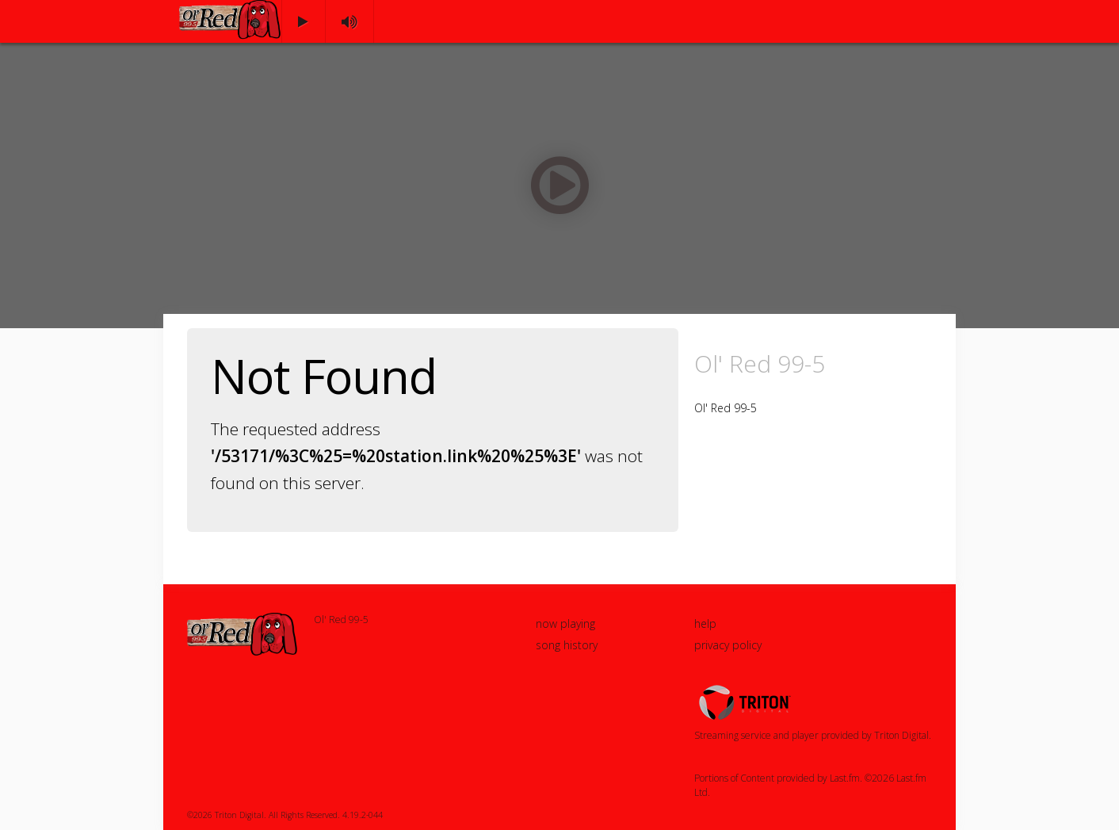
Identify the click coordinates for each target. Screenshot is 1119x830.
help (705, 623)
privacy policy (728, 644)
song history (567, 644)
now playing (565, 623)
